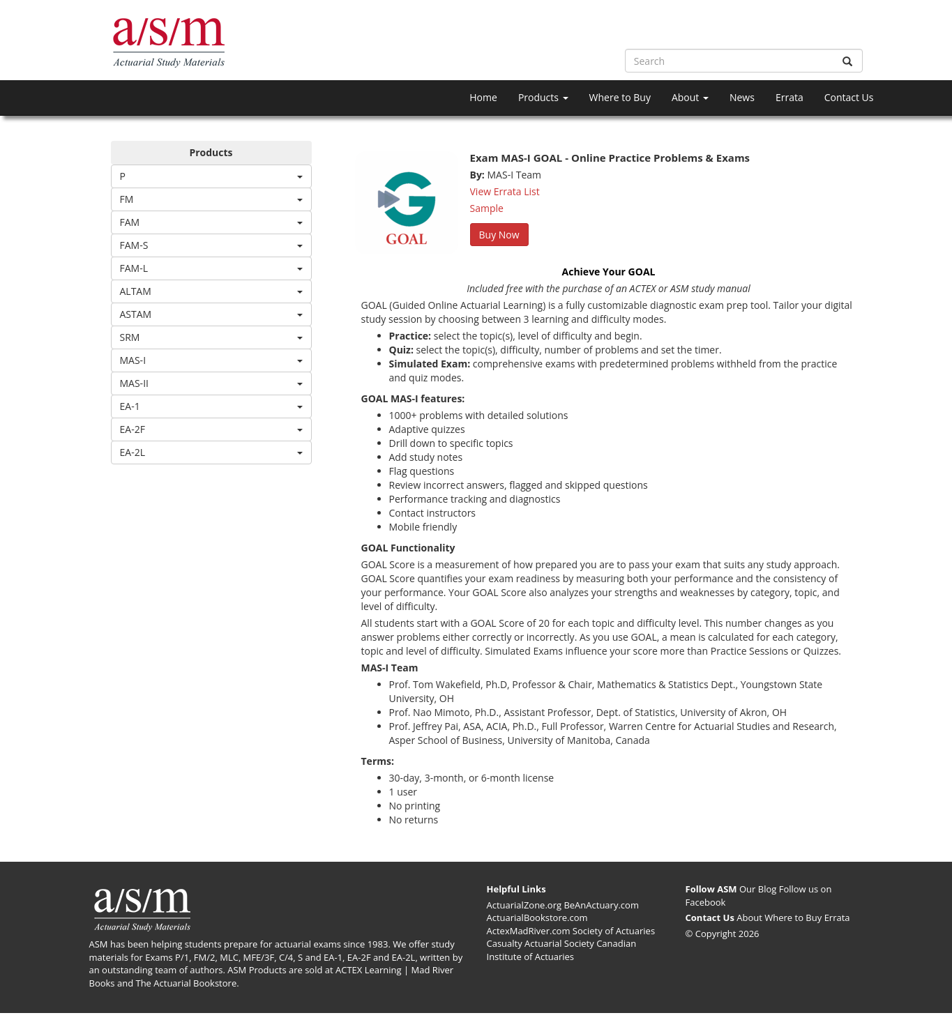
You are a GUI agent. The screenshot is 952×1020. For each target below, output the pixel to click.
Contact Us (849, 97)
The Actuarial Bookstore (185, 983)
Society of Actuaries (614, 930)
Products (543, 97)
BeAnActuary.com (601, 905)
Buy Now (499, 234)
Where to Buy (620, 97)
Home (483, 97)
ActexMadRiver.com (529, 930)
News (742, 97)
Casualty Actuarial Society (540, 943)
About (690, 97)
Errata (789, 97)
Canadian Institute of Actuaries (562, 950)
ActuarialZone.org (524, 905)
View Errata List (505, 191)
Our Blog (757, 889)
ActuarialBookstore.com (537, 917)
